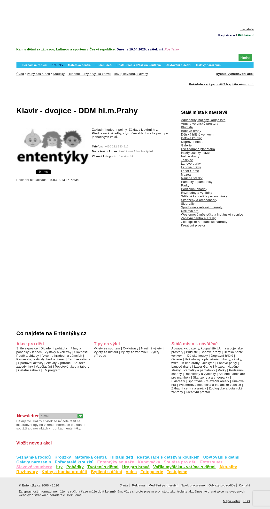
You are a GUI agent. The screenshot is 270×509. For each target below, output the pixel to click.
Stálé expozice (27, 348)
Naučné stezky (192, 178)
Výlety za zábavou (134, 352)
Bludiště (187, 127)
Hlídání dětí (121, 457)
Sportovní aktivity (30, 363)
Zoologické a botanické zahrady (204, 222)
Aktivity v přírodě (58, 363)
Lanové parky (191, 163)
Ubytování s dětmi (221, 457)
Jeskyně (187, 160)
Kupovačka (149, 462)
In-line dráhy (190, 156)
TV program (51, 370)
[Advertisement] (135, 13)
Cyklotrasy (130, 348)
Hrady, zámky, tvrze (195, 152)
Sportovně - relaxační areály (202, 207)
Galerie (186, 145)
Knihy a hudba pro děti (64, 471)
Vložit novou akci (34, 443)
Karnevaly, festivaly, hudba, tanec (41, 359)
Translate (247, 29)
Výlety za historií (106, 352)
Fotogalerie (151, 471)
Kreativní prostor (193, 225)
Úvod (26, 57)
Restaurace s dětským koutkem (168, 457)
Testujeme (177, 471)
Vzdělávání (44, 366)
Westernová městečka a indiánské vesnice (212, 214)
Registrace (226, 35)
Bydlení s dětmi (106, 471)
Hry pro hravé (136, 467)
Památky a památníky (197, 182)
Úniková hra (190, 211)
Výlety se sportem (107, 348)
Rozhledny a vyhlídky (196, 192)
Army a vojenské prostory (199, 123)
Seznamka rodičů (33, 457)
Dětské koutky (191, 138)
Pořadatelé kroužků (74, 462)
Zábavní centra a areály (198, 218)
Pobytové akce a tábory (72, 366)
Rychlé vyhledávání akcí (235, 74)
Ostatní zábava (29, 370)
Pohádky (75, 467)
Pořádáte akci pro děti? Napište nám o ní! (221, 84)
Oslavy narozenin (33, 462)
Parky (185, 185)
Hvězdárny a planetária (198, 149)
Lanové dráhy (191, 167)
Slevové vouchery (34, 467)
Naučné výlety (151, 348)
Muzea (186, 174)
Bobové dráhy (191, 131)
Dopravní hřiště (192, 142)
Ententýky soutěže (115, 462)
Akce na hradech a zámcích (62, 355)
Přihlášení (246, 35)
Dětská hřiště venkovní (198, 134)
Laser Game (190, 171)
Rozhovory (27, 471)
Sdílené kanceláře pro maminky (204, 196)
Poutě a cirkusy (27, 355)
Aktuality (228, 467)
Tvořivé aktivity (79, 359)
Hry (59, 467)
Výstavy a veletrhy (58, 352)
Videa (131, 471)
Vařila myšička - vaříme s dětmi (184, 467)
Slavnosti (80, 352)
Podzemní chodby (194, 189)
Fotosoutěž (211, 462)
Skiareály (188, 203)
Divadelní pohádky (54, 348)
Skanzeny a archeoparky (199, 200)
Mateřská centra (91, 457)
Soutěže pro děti (180, 462)
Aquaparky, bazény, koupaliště (203, 120)
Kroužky (62, 457)
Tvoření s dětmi (103, 467)
